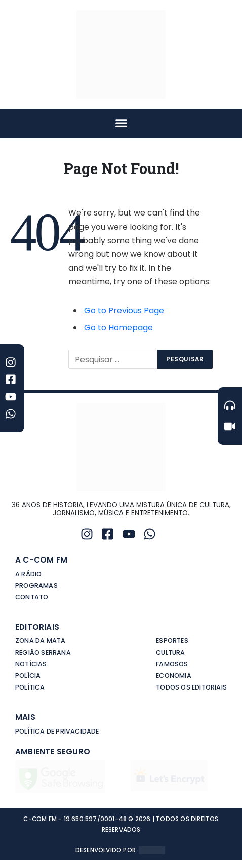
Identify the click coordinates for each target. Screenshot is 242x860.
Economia (173, 675)
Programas (36, 585)
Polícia (28, 675)
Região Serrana (43, 652)
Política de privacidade (57, 731)
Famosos (172, 664)
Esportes (172, 640)
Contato (31, 597)
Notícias (31, 664)
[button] (121, 123)
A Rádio (28, 574)
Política (30, 687)
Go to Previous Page (124, 310)
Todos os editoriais (191, 687)
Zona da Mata (40, 640)
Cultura (170, 652)
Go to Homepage (118, 327)
